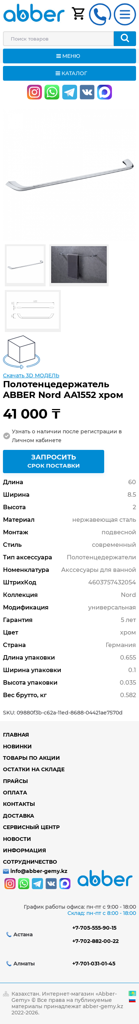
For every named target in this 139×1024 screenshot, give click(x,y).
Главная (16, 734)
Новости (17, 839)
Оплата (15, 792)
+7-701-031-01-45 (93, 963)
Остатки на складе (33, 769)
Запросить (54, 462)
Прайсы (15, 781)
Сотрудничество (30, 862)
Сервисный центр (31, 827)
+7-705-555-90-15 (94, 928)
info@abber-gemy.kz (38, 871)
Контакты (19, 804)
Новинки (17, 746)
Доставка (18, 815)
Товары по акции (31, 758)
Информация (24, 850)
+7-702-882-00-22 (95, 941)
